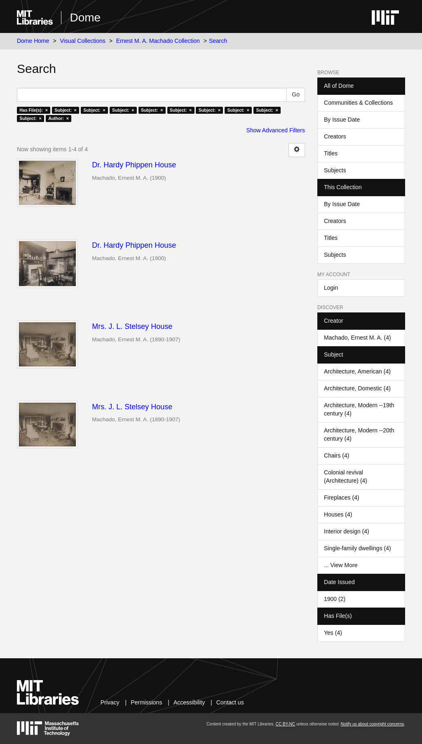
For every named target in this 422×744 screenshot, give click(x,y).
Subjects (335, 170)
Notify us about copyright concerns (372, 724)
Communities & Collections (358, 102)
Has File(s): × (33, 110)
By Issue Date (342, 119)
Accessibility (189, 702)
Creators (335, 136)
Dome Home (33, 41)
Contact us (230, 702)
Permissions (146, 702)
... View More (340, 565)
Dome (85, 17)
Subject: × (65, 110)
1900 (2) (334, 599)
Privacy (110, 702)
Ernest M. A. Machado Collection (158, 41)
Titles (331, 153)
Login (331, 287)
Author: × (58, 118)
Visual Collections (83, 41)
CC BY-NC (285, 724)
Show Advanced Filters (275, 130)
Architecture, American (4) (357, 371)
